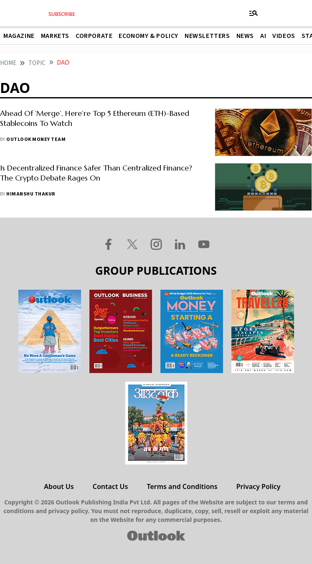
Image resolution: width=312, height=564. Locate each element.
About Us (59, 486)
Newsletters (207, 35)
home (8, 63)
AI (263, 35)
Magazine (19, 35)
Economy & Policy (148, 35)
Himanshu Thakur (30, 194)
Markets (55, 35)
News (245, 35)
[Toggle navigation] (253, 13)
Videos (283, 35)
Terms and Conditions (182, 486)
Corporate (94, 35)
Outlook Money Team (36, 139)
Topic (37, 63)
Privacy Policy (258, 486)
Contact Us (110, 486)
